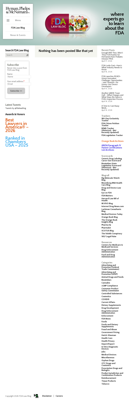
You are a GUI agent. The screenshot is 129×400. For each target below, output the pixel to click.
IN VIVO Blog (107, 203)
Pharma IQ (106, 225)
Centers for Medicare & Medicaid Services (112, 246)
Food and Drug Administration (108, 256)
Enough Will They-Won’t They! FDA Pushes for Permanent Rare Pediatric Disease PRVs (112, 56)
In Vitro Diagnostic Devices (110, 348)
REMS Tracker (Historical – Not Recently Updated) (110, 130)
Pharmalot (106, 228)
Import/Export (108, 344)
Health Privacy (108, 341)
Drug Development (110, 308)
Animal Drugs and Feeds (112, 277)
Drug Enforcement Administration (110, 251)
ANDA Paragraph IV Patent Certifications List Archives (112, 147)
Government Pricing (110, 332)
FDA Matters (107, 196)
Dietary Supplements (111, 305)
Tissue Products (109, 381)
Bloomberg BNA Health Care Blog (112, 184)
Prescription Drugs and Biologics (112, 369)
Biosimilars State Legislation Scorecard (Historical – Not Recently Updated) (111, 166)
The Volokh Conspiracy (112, 233)
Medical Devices (109, 355)
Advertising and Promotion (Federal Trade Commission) (110, 267)
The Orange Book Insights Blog (109, 221)
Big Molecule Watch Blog (111, 179)
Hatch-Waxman (109, 335)
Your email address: (15, 81)
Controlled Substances (112, 293)
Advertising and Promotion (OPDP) (110, 273)
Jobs (103, 352)
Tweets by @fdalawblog (15, 108)
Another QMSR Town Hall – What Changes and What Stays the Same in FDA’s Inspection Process (112, 96)
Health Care (107, 338)
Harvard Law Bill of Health (110, 199)
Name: (10, 74)
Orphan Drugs (108, 360)
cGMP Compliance (110, 286)
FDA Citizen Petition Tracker (110, 124)
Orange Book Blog (110, 217)
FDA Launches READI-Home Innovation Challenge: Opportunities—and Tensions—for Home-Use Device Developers (112, 81)
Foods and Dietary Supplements (110, 325)
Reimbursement (109, 378)
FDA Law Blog (18, 28)
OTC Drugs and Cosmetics (108, 364)
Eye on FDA (107, 193)
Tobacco (105, 384)
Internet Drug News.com (113, 206)
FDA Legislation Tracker (112, 135)
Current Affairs (108, 302)
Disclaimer (47, 396)
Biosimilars (106, 280)
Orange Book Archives (113, 141)
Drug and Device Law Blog (111, 189)
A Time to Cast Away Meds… (110, 107)
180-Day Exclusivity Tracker (110, 119)
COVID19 (105, 299)
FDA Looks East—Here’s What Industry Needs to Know (112, 67)
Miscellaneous (108, 357)
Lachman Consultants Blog (111, 210)
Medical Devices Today (112, 214)
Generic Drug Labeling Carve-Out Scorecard (112, 159)
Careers (59, 396)
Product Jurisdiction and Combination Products (112, 374)
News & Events (18, 35)
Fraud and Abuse (109, 329)
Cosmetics (106, 296)
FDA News (106, 319)
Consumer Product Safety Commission (110, 289)
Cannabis (106, 283)
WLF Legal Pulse (109, 236)
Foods (104, 322)
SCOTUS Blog (108, 231)
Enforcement (107, 316)
